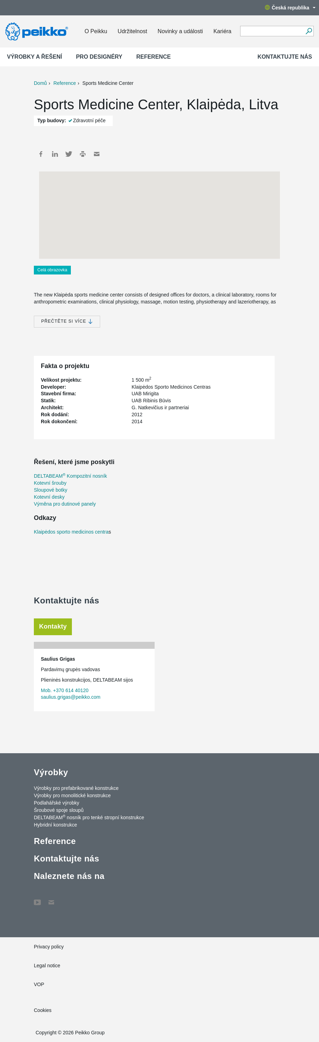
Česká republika (290, 7)
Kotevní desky (49, 497)
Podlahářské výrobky (56, 803)
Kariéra (222, 31)
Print (82, 154)
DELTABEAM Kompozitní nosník (70, 476)
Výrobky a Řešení (34, 57)
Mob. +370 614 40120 (65, 690)
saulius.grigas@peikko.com (71, 697)
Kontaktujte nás (285, 57)
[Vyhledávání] (308, 31)
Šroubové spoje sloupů (58, 810)
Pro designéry (99, 57)
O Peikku (95, 31)
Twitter (68, 154)
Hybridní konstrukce (55, 825)
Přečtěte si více (67, 321)
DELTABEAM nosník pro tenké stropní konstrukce (89, 817)
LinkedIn (54, 154)
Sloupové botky (50, 490)
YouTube (37, 898)
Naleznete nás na (69, 876)
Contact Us (51, 898)
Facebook (40, 154)
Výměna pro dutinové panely (65, 504)
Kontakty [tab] (53, 626)
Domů (40, 83)
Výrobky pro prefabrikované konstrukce (76, 788)
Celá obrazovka (52, 269)
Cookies (43, 1010)
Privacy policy (49, 946)
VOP (39, 984)
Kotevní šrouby (50, 483)
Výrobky (51, 772)
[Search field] (271, 31)
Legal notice (47, 965)
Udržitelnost (132, 31)
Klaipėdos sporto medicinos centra (71, 532)
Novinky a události (180, 31)
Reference (153, 57)
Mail (96, 154)
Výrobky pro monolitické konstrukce (72, 795)
